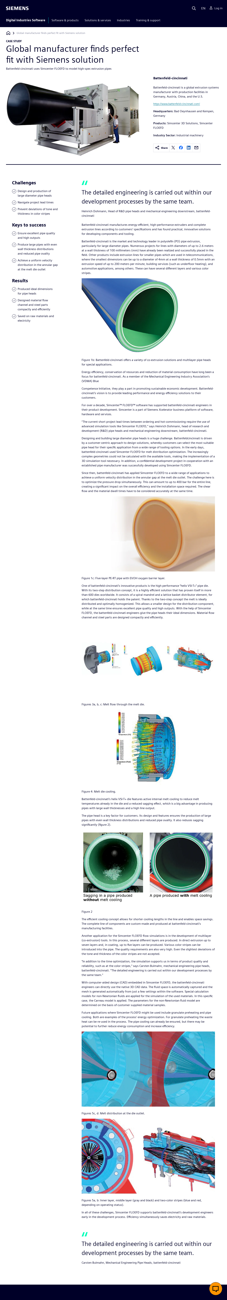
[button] (215, 1288)
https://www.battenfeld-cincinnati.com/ (176, 103)
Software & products (65, 20)
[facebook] (181, 148)
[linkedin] (188, 148)
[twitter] (173, 148)
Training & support (148, 20)
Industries (123, 20)
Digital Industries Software (25, 20)
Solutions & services (98, 20)
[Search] (194, 8)
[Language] (202, 8)
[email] (196, 148)
